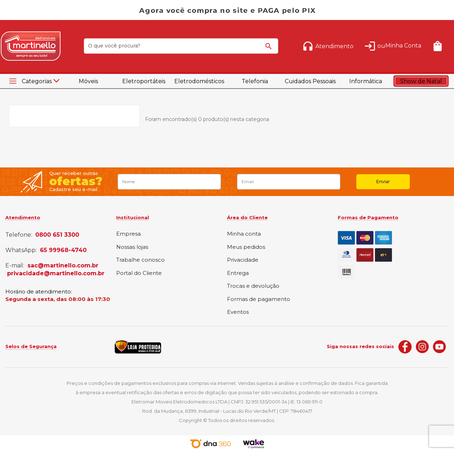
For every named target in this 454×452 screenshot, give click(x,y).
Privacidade (242, 260)
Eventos (238, 312)
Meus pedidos (246, 247)
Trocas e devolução (253, 286)
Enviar (383, 181)
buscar (269, 49)
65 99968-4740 (63, 250)
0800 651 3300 (57, 235)
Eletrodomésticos (199, 81)
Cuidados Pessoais (310, 81)
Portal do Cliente (139, 273)
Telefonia (255, 81)
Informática (365, 81)
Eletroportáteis (143, 81)
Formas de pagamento (258, 299)
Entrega (238, 273)
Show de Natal (421, 81)
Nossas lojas (132, 247)
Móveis (88, 81)
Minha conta (244, 234)
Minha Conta (403, 45)
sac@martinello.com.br (62, 265)
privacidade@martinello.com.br (55, 273)
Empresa (128, 234)
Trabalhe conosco (140, 260)
